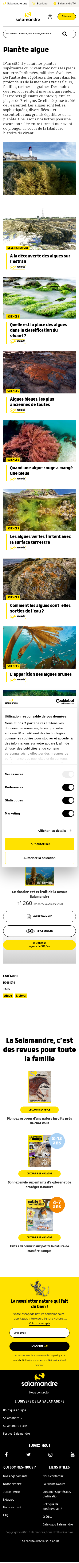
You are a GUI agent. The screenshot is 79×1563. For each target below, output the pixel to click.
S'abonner (66, 16)
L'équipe (8, 1499)
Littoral (21, 996)
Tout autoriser (39, 844)
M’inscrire (37, 1346)
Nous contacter (39, 1392)
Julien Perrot (11, 1492)
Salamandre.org (17, 3)
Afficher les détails (51, 830)
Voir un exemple (39, 1323)
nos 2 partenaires (31, 723)
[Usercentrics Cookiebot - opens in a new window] (56, 701)
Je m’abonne (39, 945)
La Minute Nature (54, 1484)
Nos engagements (15, 1476)
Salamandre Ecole (15, 1426)
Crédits (47, 1517)
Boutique (42, 3)
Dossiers (9, 982)
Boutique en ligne (14, 1410)
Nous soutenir (12, 1507)
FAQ (5, 1515)
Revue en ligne (39, 931)
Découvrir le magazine (39, 1174)
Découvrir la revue (39, 1110)
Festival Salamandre (16, 1433)
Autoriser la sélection (39, 858)
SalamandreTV (67, 3)
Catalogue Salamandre (58, 1524)
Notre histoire (12, 1484)
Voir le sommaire (39, 916)
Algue (8, 996)
